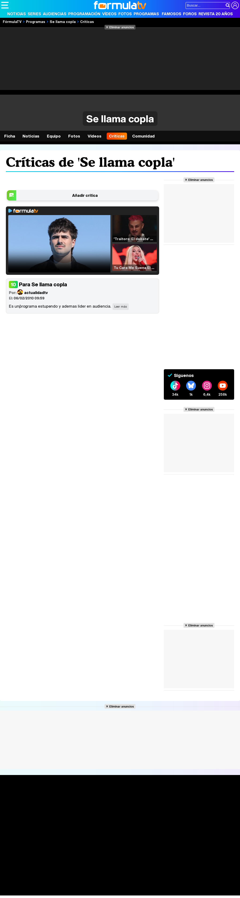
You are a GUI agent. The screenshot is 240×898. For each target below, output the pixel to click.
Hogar (129, 885)
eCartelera (76, 879)
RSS (193, 852)
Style (45, 892)
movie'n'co (122, 879)
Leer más (120, 306)
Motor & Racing (97, 892)
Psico (140, 885)
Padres (83, 885)
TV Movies (59, 813)
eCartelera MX (99, 879)
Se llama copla (63, 21)
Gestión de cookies (134, 852)
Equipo (54, 136)
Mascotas (155, 885)
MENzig (32, 892)
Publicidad (160, 852)
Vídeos (109, 14)
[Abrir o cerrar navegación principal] (5, 5)
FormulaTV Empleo (49, 879)
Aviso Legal (38, 852)
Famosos (171, 14)
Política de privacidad (66, 852)
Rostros (198, 797)
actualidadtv (28, 292)
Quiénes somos (14, 852)
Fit (119, 885)
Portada (13, 797)
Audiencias (54, 14)
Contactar (178, 852)
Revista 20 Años (216, 14)
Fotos (125, 14)
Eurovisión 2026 (157, 811)
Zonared (119, 892)
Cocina (109, 885)
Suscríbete (202, 814)
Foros (190, 14)
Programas (146, 14)
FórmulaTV (12, 21)
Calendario (59, 803)
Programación (84, 14)
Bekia (31, 885)
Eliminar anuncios (121, 27)
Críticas (87, 21)
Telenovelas (156, 819)
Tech (62, 892)
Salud (96, 885)
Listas (55, 808)
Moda (42, 885)
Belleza (56, 885)
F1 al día (75, 892)
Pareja (69, 885)
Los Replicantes (38, 873)
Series (34, 14)
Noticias (16, 14)
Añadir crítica (85, 195)
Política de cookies (100, 852)
